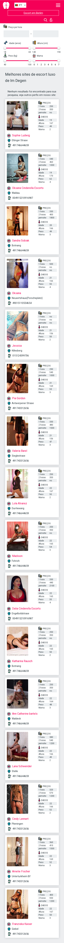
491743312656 (20, 408)
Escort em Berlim (33, 12)
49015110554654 (22, 303)
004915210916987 (22, 197)
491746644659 (20, 145)
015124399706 (20, 355)
